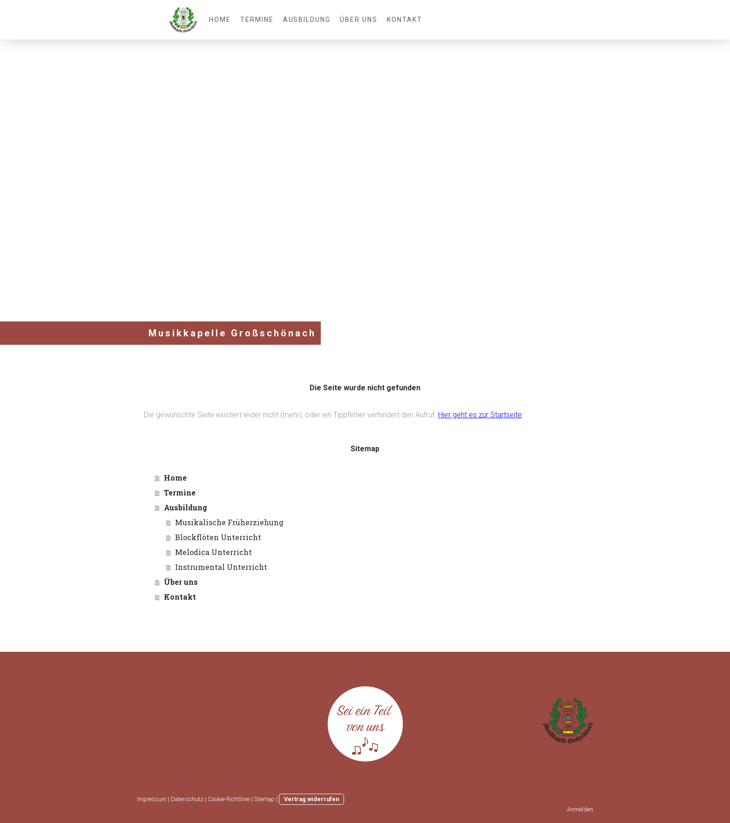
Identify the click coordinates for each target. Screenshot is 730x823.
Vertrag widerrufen (311, 799)
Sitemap (264, 799)
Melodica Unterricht (213, 552)
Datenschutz (187, 799)
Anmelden (580, 809)
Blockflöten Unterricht (218, 537)
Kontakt (404, 19)
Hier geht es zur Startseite (480, 414)
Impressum (152, 799)
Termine (257, 19)
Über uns (359, 19)
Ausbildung (307, 19)
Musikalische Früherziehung (229, 522)
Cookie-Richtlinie (229, 799)
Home (220, 19)
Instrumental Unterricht (221, 567)
